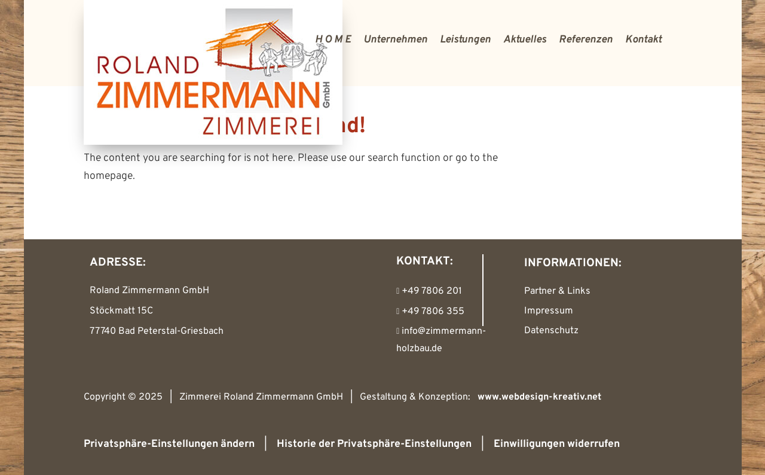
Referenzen (586, 40)
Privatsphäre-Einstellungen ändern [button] (169, 444)
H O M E (333, 40)
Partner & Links (557, 291)
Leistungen (465, 40)
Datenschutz (551, 331)
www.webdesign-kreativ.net (539, 397)
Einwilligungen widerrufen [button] (557, 444)
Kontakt (643, 40)
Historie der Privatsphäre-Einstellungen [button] (374, 444)
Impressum (548, 311)
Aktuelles (524, 40)
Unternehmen (395, 40)
